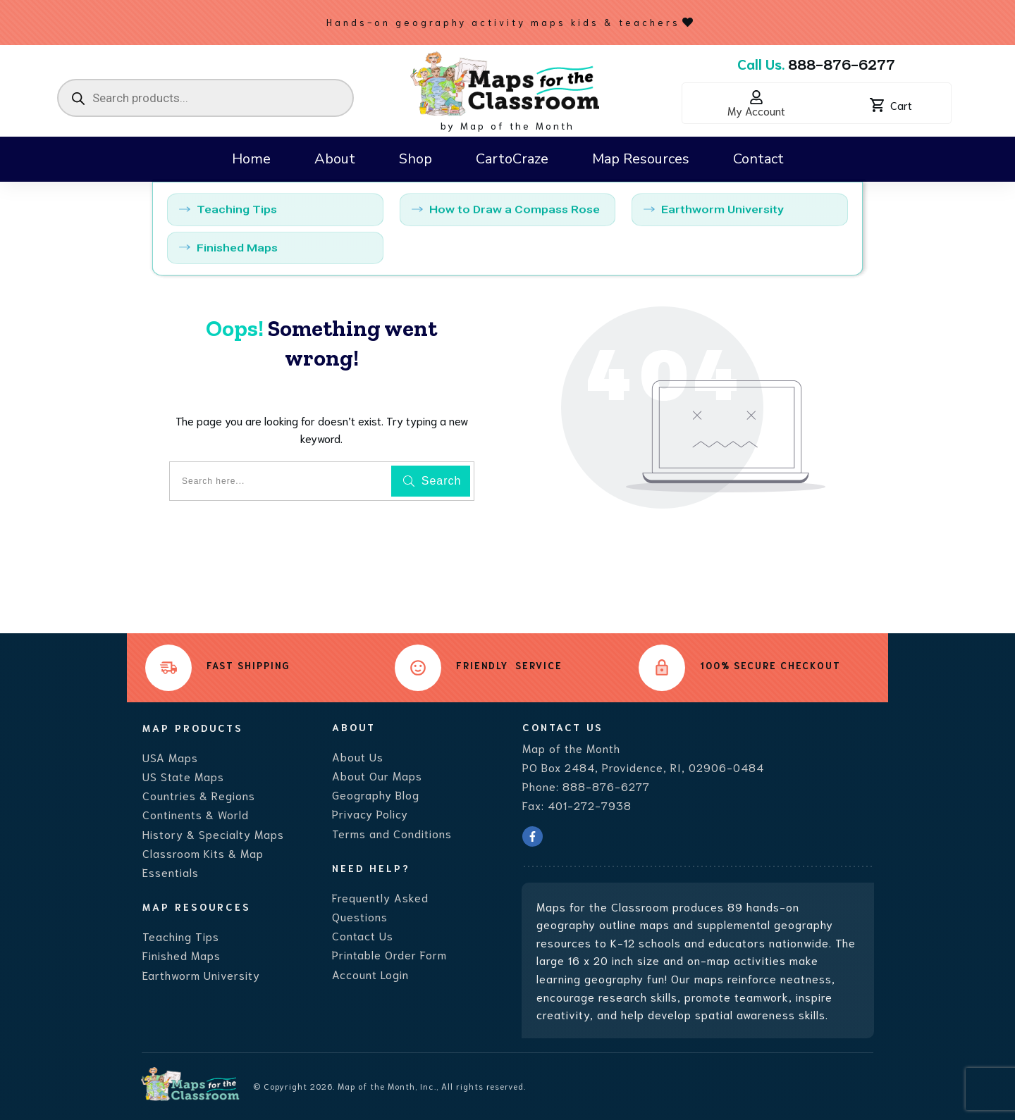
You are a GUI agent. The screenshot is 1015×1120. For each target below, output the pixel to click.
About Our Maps (377, 775)
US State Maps (183, 776)
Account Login (370, 973)
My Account (756, 110)
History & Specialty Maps (213, 833)
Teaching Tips (180, 935)
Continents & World (195, 814)
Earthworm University (201, 974)
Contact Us (362, 935)
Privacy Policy (370, 813)
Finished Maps (181, 954)
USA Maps (170, 756)
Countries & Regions (198, 795)
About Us (357, 756)
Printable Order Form (389, 954)
